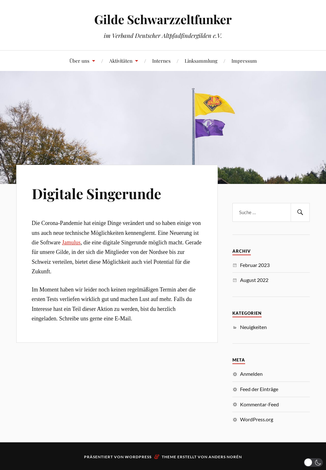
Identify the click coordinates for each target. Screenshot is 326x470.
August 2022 (254, 280)
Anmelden (251, 374)
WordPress (138, 456)
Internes (161, 60)
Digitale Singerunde (96, 193)
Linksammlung (201, 60)
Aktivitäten (120, 60)
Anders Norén (225, 456)
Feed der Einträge (259, 389)
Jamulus (71, 242)
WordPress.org (256, 419)
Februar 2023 (255, 265)
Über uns (79, 60)
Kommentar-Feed (259, 404)
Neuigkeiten (253, 327)
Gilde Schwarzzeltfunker (163, 19)
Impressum (244, 60)
